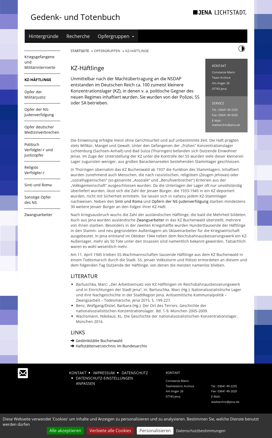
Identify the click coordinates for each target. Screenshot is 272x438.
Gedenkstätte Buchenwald (96, 340)
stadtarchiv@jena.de (226, 125)
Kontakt (77, 372)
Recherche (78, 36)
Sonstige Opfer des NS (37, 200)
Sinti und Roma (38, 184)
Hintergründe (43, 36)
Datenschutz (135, 372)
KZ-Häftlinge (37, 79)
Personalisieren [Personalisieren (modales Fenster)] (155, 430)
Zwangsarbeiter (38, 214)
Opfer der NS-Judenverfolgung (39, 112)
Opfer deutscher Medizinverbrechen (41, 129)
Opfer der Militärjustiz (35, 94)
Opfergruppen (116, 36)
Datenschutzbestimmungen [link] (201, 430)
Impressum (104, 372)
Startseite (80, 50)
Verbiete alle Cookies (110, 430)
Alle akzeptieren (65, 430)
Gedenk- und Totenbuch (75, 16)
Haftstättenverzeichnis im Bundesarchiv (109, 345)
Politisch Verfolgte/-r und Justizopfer (38, 150)
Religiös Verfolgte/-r (34, 170)
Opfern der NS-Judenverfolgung (180, 201)
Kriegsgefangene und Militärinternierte (39, 62)
